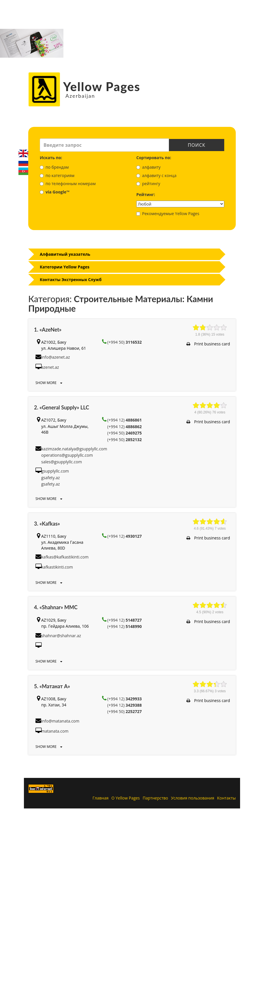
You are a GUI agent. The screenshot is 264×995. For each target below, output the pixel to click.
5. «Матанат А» (52, 686)
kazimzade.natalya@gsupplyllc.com (74, 449)
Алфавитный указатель (65, 254)
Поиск (196, 145)
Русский (23, 162)
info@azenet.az (55, 357)
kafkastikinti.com (57, 567)
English (23, 153)
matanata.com (54, 731)
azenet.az (50, 367)
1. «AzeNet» (47, 329)
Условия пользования (192, 798)
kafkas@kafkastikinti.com (64, 557)
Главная (101, 798)
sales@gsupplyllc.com (61, 461)
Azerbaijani (23, 171)
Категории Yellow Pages (64, 267)
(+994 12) (124, 420)
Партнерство (155, 798)
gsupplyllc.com (55, 471)
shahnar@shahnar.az (61, 635)
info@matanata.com (60, 721)
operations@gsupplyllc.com (67, 455)
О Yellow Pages (126, 798)
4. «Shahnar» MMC (56, 607)
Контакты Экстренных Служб (71, 279)
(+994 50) (124, 342)
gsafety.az (50, 477)
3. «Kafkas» (47, 523)
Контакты (226, 798)
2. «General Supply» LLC (61, 407)
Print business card (208, 344)
